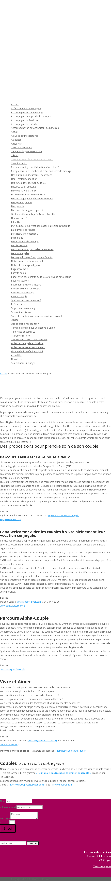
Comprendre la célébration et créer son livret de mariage (41, 171)
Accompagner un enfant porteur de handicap (35, 127)
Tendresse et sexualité (23, 331)
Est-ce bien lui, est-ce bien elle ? (28, 194)
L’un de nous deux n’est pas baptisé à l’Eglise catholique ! (41, 225)
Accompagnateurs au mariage (27, 112)
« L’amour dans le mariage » (26, 108)
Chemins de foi (19, 163)
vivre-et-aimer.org (9, 744)
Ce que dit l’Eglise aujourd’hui (26, 151)
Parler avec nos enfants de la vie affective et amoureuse (41, 276)
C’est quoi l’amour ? (21, 147)
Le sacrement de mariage (24, 241)
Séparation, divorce (21, 312)
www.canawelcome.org (12, 605)
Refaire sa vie (18, 304)
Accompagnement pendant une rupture (32, 116)
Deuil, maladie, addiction (24, 178)
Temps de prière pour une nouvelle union (33, 327)
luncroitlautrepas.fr (62, 784)
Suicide (14, 319)
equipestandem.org (10, 519)
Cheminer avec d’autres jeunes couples (32, 159)
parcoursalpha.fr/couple (12, 669)
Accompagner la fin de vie (25, 120)
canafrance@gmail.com (29, 601)
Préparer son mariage (22, 292)
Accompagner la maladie (24, 124)
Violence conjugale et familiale (27, 343)
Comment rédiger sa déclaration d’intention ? (35, 167)
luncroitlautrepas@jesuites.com (27, 784)
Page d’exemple (19, 269)
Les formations (19, 245)
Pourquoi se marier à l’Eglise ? (26, 284)
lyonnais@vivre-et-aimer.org (42, 740)
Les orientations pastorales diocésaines (32, 249)
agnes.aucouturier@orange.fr (63, 515)
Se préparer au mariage (23, 308)
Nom (2, 801)
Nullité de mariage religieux (25, 265)
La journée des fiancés (23, 229)
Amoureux (16, 143)
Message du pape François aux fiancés (31, 257)
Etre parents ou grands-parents (27, 210)
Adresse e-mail (8, 807)
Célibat (14, 155)
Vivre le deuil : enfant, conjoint (27, 351)
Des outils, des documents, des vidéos (31, 174)
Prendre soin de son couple (25, 288)
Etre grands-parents (21, 202)
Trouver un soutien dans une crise (29, 339)
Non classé (17, 359)
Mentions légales (20, 253)
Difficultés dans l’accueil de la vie (28, 182)
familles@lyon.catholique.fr (71, 750)
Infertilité (15, 222)
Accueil (14, 104)
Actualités (16, 139)
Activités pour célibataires (24, 135)
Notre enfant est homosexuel (27, 261)
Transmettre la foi (20, 335)
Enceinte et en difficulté (23, 186)
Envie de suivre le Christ (23, 190)
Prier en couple (19, 296)
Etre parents (17, 206)
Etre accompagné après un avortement (32, 198)
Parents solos (18, 272)
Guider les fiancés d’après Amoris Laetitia (33, 214)
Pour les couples (20, 280)
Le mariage (17, 237)
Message (5, 818)
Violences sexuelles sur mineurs (28, 347)
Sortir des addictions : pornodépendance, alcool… (37, 316)
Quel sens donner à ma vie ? (26, 300)
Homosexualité (19, 218)
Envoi (8, 828)
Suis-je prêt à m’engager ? (25, 323)
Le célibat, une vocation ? (24, 233)
